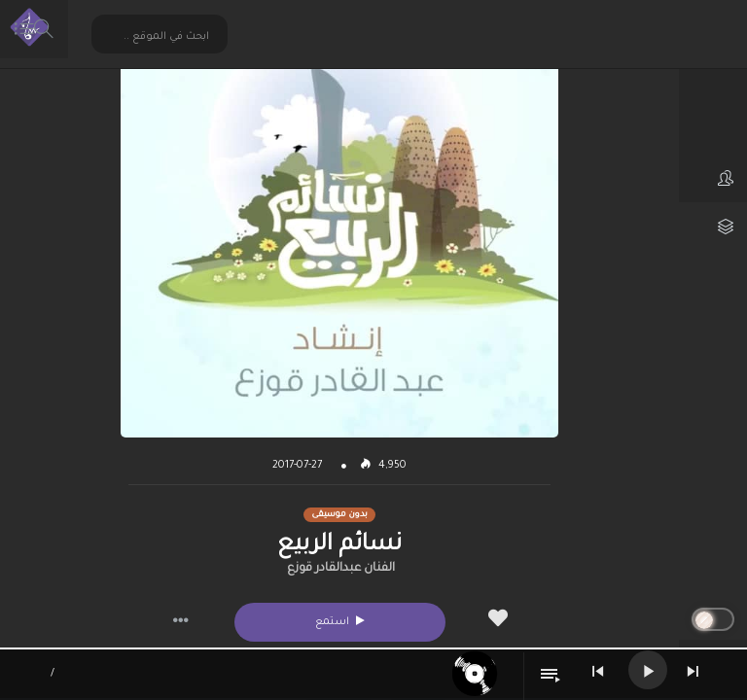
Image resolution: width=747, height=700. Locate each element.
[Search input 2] (160, 36)
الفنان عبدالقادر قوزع (341, 569)
